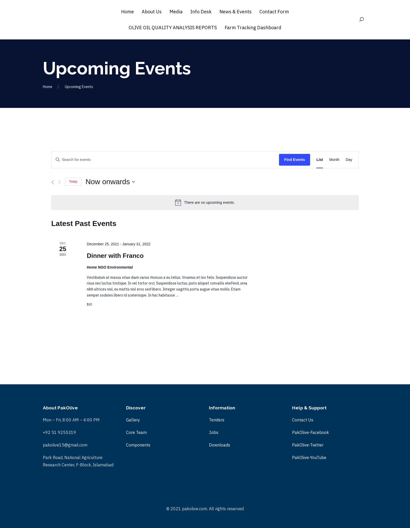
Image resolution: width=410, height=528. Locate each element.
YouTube (318, 457)
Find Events (294, 160)
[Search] (362, 19)
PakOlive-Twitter (307, 445)
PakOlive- (301, 457)
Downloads (219, 445)
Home (47, 86)
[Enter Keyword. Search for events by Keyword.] (165, 160)
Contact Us (302, 419)
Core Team (136, 432)
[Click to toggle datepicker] (110, 182)
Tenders (216, 419)
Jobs (213, 432)
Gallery (133, 419)
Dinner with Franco (115, 255)
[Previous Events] (52, 182)
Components (138, 445)
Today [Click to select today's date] (73, 181)
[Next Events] (59, 182)
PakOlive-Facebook (310, 432)
